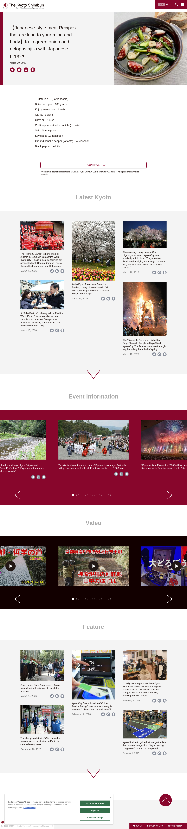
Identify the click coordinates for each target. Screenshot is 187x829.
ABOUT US (138, 826)
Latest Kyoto (93, 197)
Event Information (93, 396)
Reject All (95, 810)
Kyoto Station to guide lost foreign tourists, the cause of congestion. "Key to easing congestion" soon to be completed (145, 745)
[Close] (110, 797)
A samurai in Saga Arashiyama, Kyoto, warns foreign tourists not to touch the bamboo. (40, 688)
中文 (169, 4)
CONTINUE (93, 165)
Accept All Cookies (95, 803)
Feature (93, 627)
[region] (59, 809)
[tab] (73, 495)
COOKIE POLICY (175, 826)
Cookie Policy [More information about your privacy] (30, 808)
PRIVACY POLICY (155, 826)
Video (93, 523)
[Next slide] (169, 495)
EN (162, 4)
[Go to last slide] (17, 495)
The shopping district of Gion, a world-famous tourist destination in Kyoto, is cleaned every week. (40, 741)
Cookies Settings (95, 818)
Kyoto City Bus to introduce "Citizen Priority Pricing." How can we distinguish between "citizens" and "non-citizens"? (92, 706)
